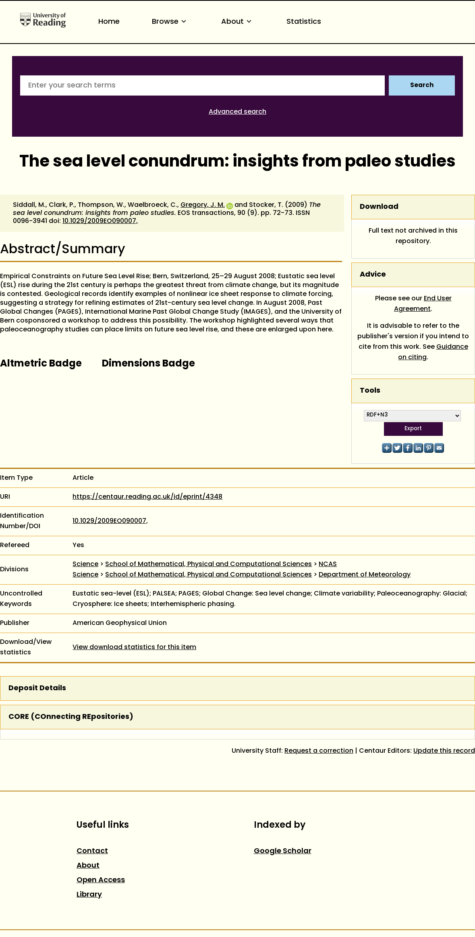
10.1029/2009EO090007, (100, 221)
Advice (373, 275)
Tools (370, 391)
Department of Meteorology (365, 575)
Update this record (444, 751)
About (237, 22)
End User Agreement (423, 304)
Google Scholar (282, 851)
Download (379, 207)
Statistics (303, 22)
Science (85, 564)
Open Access (101, 880)
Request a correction (318, 751)
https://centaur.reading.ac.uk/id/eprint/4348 (147, 497)
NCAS (328, 564)
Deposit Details (37, 688)
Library (89, 895)
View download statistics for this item (134, 647)
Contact (92, 851)
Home (109, 22)
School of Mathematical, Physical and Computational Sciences (208, 564)
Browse (170, 22)
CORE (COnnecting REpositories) (70, 717)
